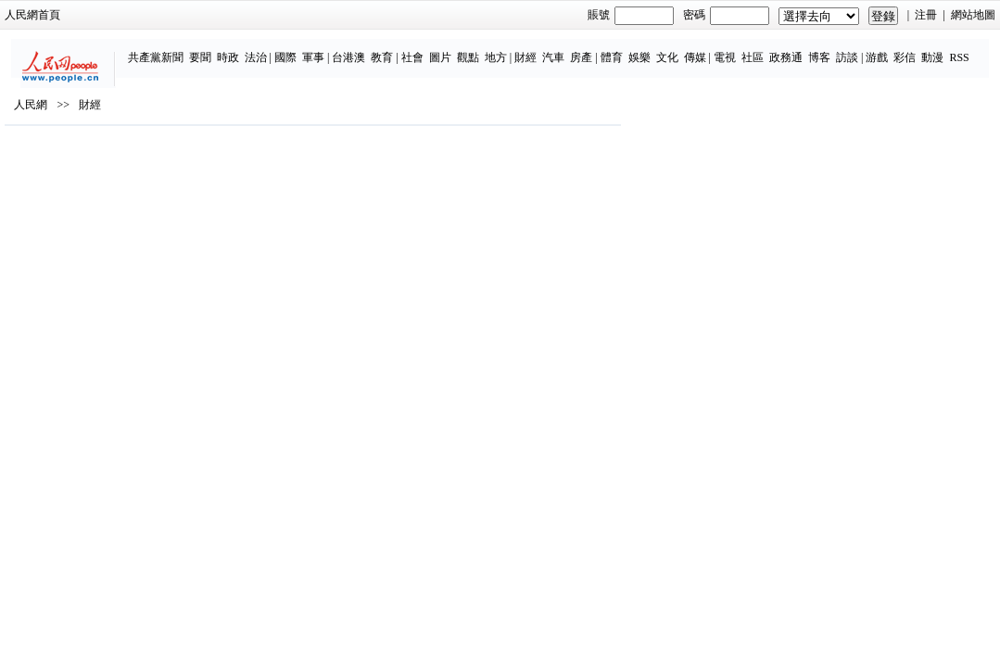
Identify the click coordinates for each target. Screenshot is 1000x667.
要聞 (151, 48)
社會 (364, 48)
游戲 (828, 48)
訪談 (799, 48)
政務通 (737, 48)
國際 (237, 48)
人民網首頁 (83, 14)
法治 (207, 48)
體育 (562, 48)
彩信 (856, 48)
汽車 (505, 48)
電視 (676, 48)
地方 (448, 48)
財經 (477, 48)
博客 (771, 48)
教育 (334, 48)
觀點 (420, 48)
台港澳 (300, 48)
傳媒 (646, 48)
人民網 (81, 158)
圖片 (392, 48)
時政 (179, 48)
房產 (533, 48)
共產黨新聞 (106, 48)
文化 (618, 48)
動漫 (884, 48)
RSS (910, 48)
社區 (704, 48)
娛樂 (590, 48)
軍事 (265, 48)
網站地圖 (923, 14)
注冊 (876, 14)
